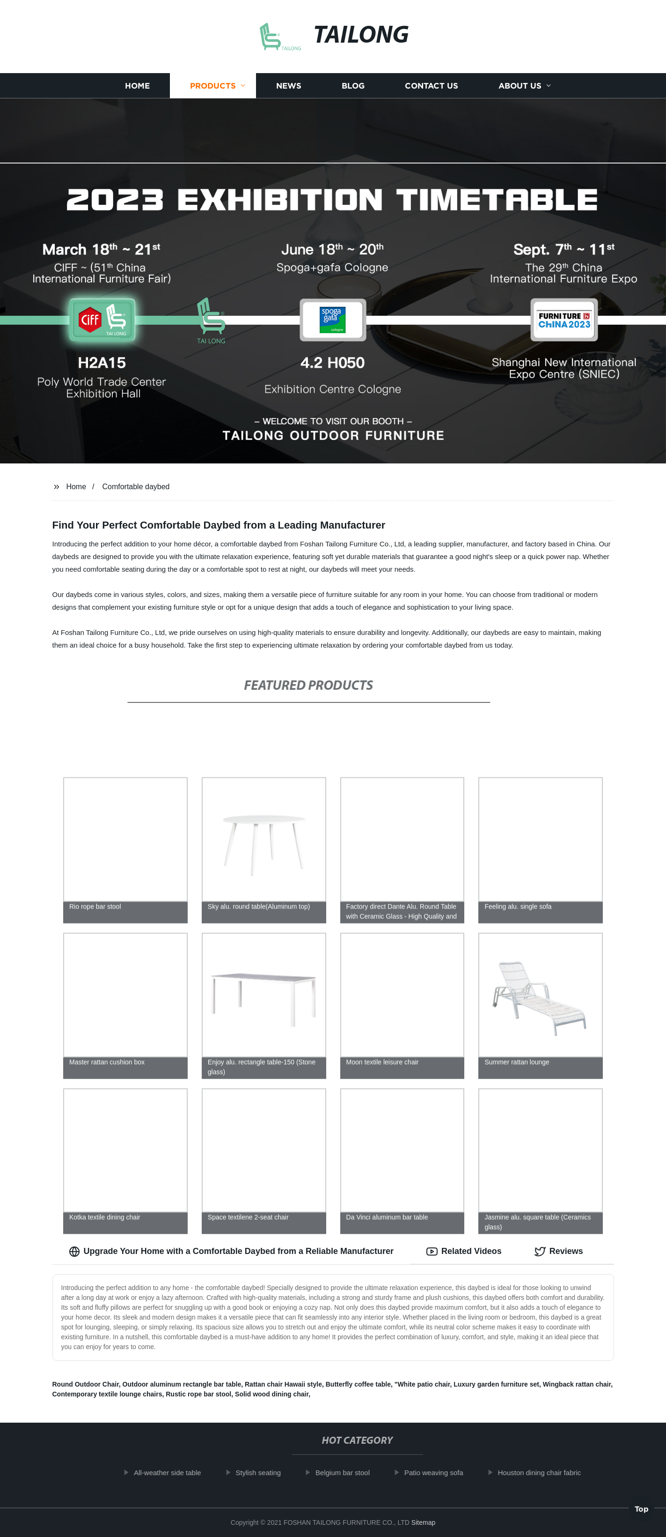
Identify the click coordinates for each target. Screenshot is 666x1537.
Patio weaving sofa (439, 1473)
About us (520, 85)
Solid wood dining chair (271, 1394)
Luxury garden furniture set (496, 1384)
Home (137, 85)
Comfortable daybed (135, 487)
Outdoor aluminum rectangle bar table (182, 1384)
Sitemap (423, 1522)
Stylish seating (264, 1473)
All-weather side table (173, 1473)
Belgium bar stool (349, 1473)
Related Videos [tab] (464, 1251)
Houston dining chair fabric (545, 1473)
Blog (353, 85)
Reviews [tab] (558, 1251)
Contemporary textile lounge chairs (107, 1394)
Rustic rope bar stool (198, 1394)
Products (213, 85)
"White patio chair (422, 1384)
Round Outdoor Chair (85, 1384)
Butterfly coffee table (358, 1384)
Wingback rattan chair (577, 1384)
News (288, 85)
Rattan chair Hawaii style (283, 1384)
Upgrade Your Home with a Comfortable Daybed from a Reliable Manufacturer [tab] (231, 1251)
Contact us (431, 85)
